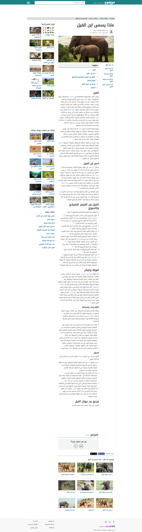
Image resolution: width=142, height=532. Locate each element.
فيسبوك (102, 454)
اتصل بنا (35, 521)
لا (75, 446)
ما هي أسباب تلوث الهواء (46, 226)
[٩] (90, 302)
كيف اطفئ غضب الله (48, 237)
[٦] (75, 223)
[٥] (66, 199)
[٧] (73, 223)
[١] (81, 158)
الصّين (74, 388)
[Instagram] (105, 521)
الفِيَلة (71, 337)
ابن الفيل (91, 167)
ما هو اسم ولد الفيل (108, 74)
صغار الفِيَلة (65, 183)
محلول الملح (51, 219)
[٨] (60, 265)
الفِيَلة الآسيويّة (92, 257)
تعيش (60, 142)
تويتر (96, 454)
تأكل (80, 128)
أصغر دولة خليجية (49, 223)
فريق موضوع (34, 527)
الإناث (83, 153)
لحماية (81, 356)
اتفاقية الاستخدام (33, 524)
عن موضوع (51, 521)
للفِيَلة (62, 332)
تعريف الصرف (50, 233)
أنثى (60, 191)
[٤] (79, 188)
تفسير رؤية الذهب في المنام (45, 216)
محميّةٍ (88, 362)
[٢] (60, 167)
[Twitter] (109, 521)
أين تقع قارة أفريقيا (48, 240)
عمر (91, 244)
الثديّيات (71, 96)
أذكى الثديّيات (85, 274)
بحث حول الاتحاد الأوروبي (47, 244)
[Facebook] (113, 521)
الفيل (85, 99)
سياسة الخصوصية (49, 524)
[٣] (64, 172)
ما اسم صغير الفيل (109, 69)
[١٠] (93, 321)
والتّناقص (90, 316)
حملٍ (65, 170)
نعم (81, 446)
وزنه (70, 220)
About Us (51, 527)
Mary (95, 30)
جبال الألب (73, 292)
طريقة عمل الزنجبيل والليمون (45, 230)
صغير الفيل (95, 175)
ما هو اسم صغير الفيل (108, 80)
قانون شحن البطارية (48, 247)
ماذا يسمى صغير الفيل (107, 85)
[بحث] (82, 2)
